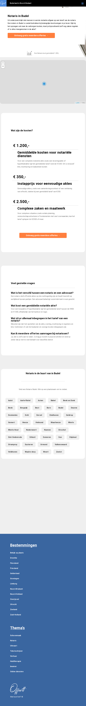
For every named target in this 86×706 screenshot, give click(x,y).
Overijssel (14, 599)
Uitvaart (13, 646)
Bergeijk (23, 408)
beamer (13, 666)
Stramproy (12, 444)
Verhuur (13, 656)
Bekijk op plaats (17, 553)
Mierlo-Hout (13, 430)
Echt (27, 415)
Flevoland (14, 563)
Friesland (14, 568)
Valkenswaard (61, 444)
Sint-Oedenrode (15, 437)
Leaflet (77, 102)
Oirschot (62, 430)
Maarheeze (56, 422)
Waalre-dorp (30, 452)
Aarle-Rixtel (25, 400)
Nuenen (47, 430)
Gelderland (14, 573)
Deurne (74, 408)
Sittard (32, 437)
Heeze (25, 422)
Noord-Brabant (16, 589)
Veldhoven (12, 452)
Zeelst (59, 452)
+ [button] (3, 63)
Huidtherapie (15, 661)
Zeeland (13, 609)
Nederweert (31, 430)
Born (49, 408)
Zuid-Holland (15, 615)
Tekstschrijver (16, 651)
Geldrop (69, 415)
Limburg (13, 584)
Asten (40, 400)
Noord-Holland (16, 594)
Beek (10, 408)
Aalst (10, 400)
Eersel (39, 415)
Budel (60, 408)
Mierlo (71, 422)
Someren (47, 437)
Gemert (11, 422)
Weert (46, 452)
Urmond (43, 444)
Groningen (14, 579)
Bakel (53, 400)
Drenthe (13, 558)
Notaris (13, 641)
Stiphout (72, 437)
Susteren (29, 444)
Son (60, 437)
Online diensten (17, 671)
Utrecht (13, 604)
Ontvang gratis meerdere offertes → (31, 35)
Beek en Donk (69, 400)
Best (37, 408)
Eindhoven (54, 415)
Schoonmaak (15, 635)
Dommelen (12, 415)
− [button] (3, 66)
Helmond (39, 422)
